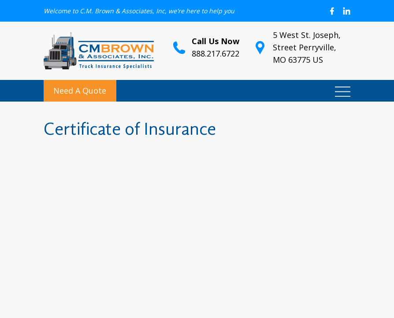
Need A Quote (79, 90)
